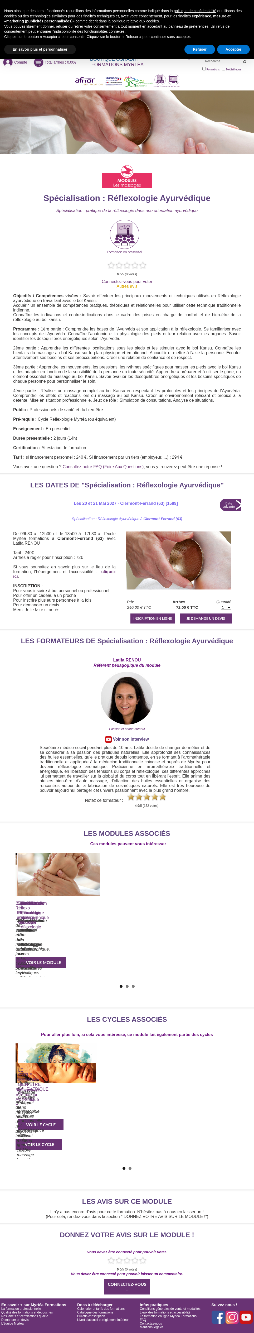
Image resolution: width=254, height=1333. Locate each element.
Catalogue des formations (95, 1312)
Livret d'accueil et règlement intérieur (103, 1320)
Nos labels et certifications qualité (24, 1316)
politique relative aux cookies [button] (135, 21)
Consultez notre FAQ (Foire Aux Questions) (103, 466)
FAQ (143, 1320)
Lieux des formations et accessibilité (165, 1312)
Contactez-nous (151, 1323)
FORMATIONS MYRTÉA (117, 64)
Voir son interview (127, 739)
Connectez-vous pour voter (127, 281)
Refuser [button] (200, 49)
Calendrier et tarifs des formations (101, 1309)
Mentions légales (152, 1327)
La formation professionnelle (21, 1309)
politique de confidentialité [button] (195, 11)
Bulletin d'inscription (91, 1316)
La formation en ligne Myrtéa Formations (168, 1316)
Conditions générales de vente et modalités (170, 1309)
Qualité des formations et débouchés (27, 1312)
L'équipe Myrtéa (12, 1323)
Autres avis (126, 286)
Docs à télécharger (95, 1304)
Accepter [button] (233, 49)
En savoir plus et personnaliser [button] (40, 49)
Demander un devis (15, 1320)
